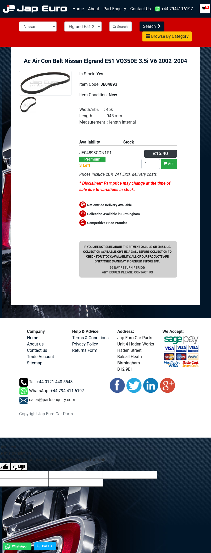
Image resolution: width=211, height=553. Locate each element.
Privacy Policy (85, 344)
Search (152, 26)
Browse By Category (167, 36)
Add (168, 164)
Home (79, 8)
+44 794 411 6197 (67, 390)
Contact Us (140, 8)
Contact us (37, 350)
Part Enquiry (114, 8)
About (93, 8)
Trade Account (40, 356)
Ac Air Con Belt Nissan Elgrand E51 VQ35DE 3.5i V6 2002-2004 (105, 61)
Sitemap (34, 362)
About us (35, 344)
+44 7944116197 (174, 9)
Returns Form (84, 350)
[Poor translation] (19, 467)
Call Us (44, 546)
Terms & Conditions (90, 337)
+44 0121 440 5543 (55, 381)
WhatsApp (15, 546)
